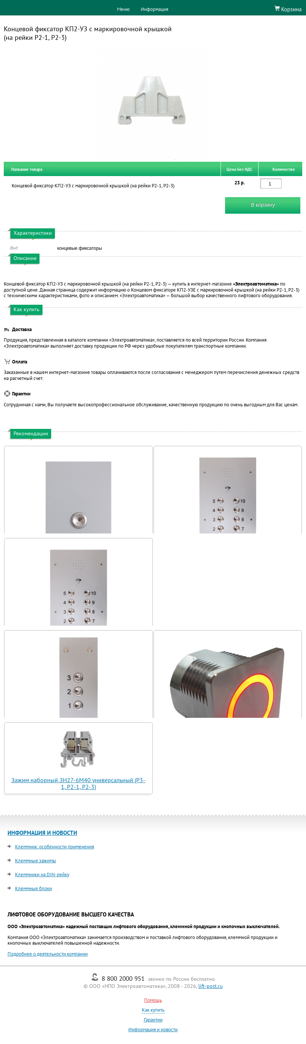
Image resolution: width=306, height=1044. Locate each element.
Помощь (153, 1000)
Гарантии (153, 1020)
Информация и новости (153, 1029)
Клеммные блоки (33, 888)
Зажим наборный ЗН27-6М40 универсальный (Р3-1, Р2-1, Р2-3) (78, 783)
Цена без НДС (240, 169)
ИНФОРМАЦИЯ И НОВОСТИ (42, 832)
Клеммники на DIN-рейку (42, 874)
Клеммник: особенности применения (54, 846)
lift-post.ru (210, 986)
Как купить (153, 1010)
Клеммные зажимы (35, 860)
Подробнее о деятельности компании (48, 954)
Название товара (26, 169)
